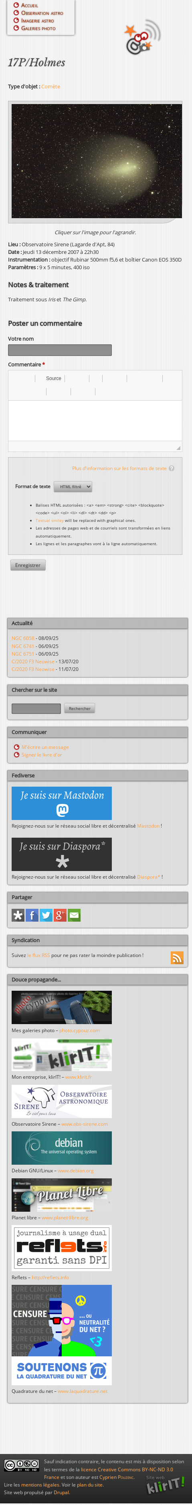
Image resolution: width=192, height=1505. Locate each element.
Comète (50, 86)
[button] (17, 379)
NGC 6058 (23, 639)
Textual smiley (50, 521)
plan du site (90, 1486)
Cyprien (116, 1478)
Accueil (29, 5)
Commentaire (26, 365)
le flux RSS (38, 956)
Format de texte (33, 488)
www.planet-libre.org (65, 1219)
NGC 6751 (23, 655)
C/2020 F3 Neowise (33, 663)
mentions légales (40, 1486)
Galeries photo (38, 28)
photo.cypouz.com (79, 1032)
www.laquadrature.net (82, 1392)
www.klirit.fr (78, 1078)
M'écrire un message (45, 748)
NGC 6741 (23, 647)
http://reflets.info (50, 1279)
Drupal (61, 1494)
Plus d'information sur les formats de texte (119, 469)
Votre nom (21, 338)
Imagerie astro (37, 20)
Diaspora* (148, 878)
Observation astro (42, 12)
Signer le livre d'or (42, 756)
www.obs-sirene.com (84, 1125)
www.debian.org (76, 1172)
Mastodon (148, 827)
